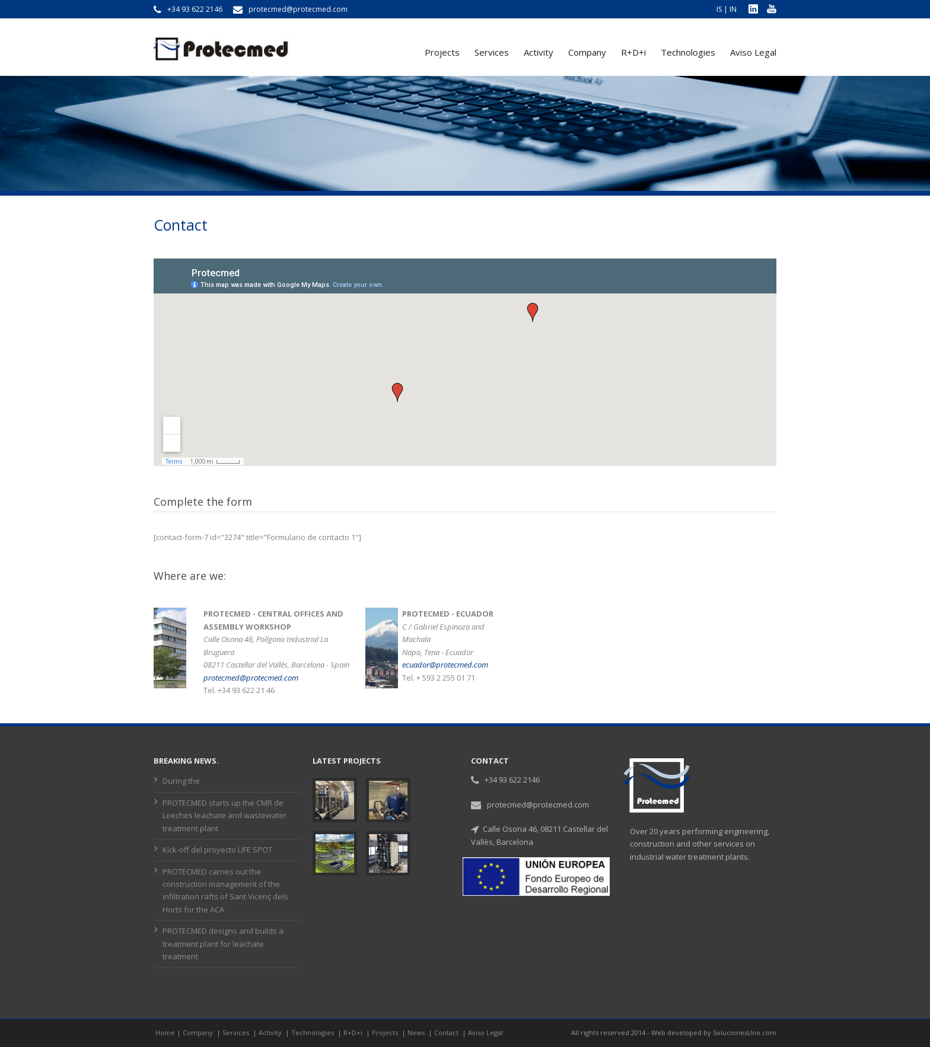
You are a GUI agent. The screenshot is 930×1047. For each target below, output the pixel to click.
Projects (442, 52)
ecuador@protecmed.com (445, 664)
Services (491, 52)
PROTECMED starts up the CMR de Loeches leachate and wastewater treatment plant (224, 815)
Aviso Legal (753, 52)
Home (165, 1032)
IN (733, 9)
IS (719, 9)
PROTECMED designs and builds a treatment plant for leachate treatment (223, 943)
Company (587, 52)
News (416, 1032)
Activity (538, 52)
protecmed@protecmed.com (250, 677)
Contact (447, 1032)
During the (181, 780)
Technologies (688, 52)
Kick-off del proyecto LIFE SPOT (217, 849)
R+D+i (633, 52)
